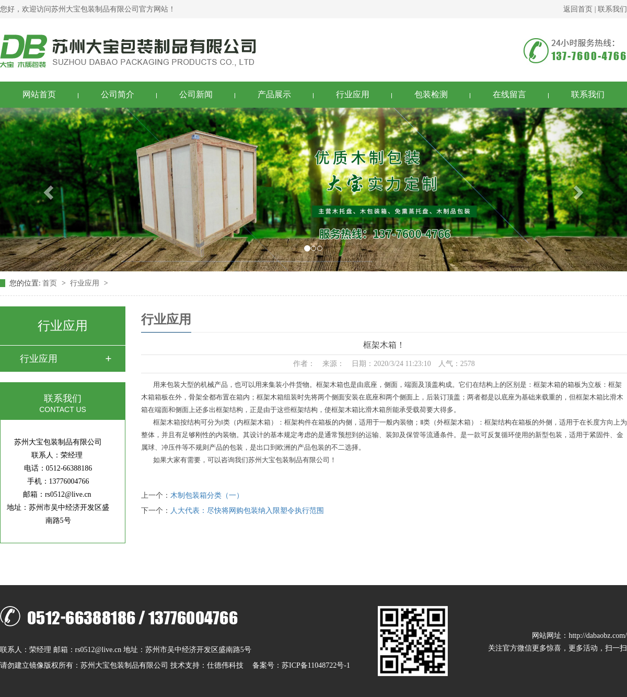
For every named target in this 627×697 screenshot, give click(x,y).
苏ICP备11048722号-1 (316, 665)
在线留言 (509, 94)
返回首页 (578, 9)
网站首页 (39, 94)
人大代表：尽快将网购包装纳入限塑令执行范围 (247, 511)
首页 (50, 283)
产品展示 (274, 94)
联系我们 (612, 9)
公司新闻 (196, 94)
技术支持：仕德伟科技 (206, 665)
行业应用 (352, 94)
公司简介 (117, 94)
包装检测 (431, 94)
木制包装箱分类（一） (206, 495)
